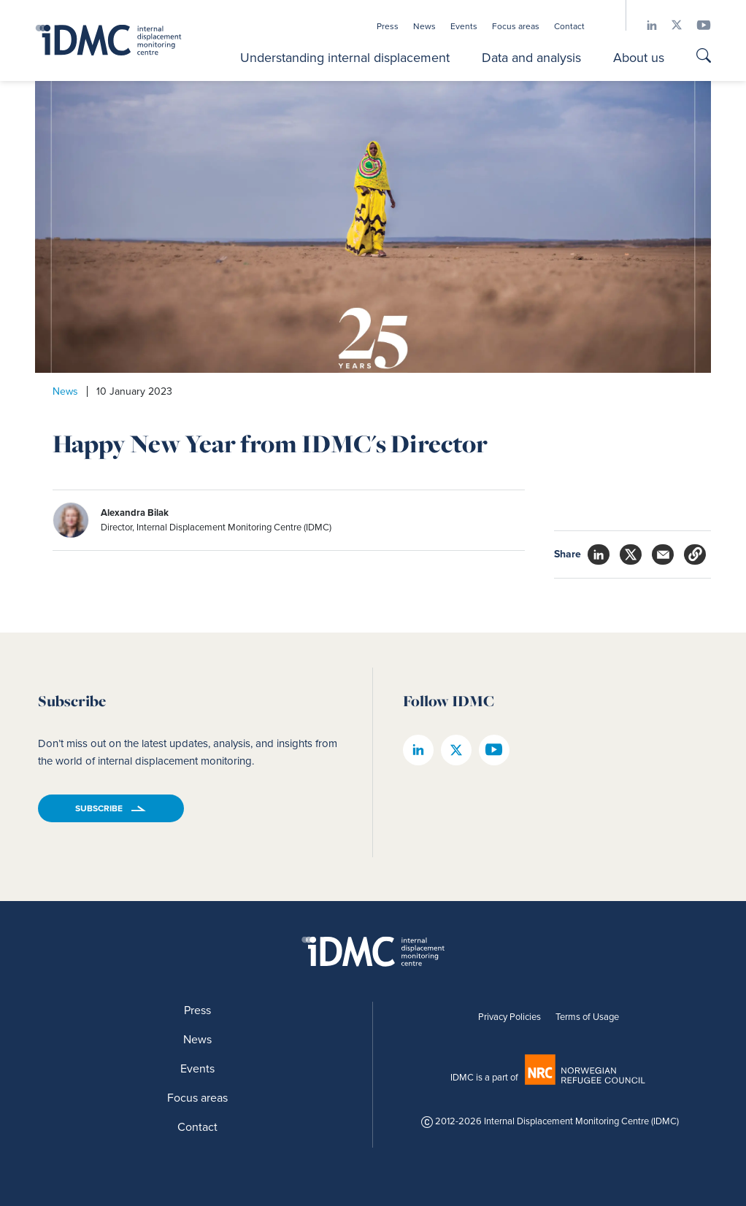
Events (463, 26)
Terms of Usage (587, 1017)
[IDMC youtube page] (696, 25)
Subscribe (99, 808)
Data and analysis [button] (531, 57)
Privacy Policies (509, 1017)
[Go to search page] (703, 57)
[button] (695, 554)
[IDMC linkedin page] (644, 25)
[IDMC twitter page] (669, 25)
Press (388, 26)
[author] (240, 520)
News (424, 26)
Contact (569, 26)
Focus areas (515, 26)
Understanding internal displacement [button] (345, 57)
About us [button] (638, 57)
